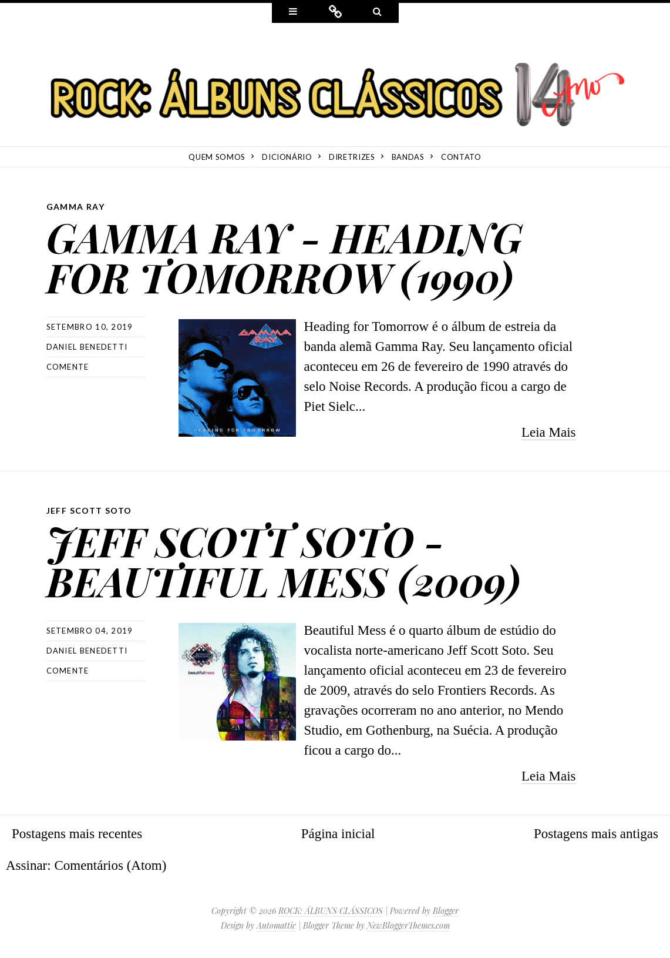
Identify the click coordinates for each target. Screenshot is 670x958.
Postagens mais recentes (77, 833)
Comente (67, 366)
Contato (461, 157)
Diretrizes (352, 157)
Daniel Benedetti (87, 346)
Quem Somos (216, 157)
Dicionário (287, 157)
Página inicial (338, 833)
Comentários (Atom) (110, 865)
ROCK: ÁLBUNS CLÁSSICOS (330, 910)
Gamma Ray (75, 207)
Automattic (276, 925)
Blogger (446, 910)
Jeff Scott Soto (89, 510)
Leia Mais (548, 432)
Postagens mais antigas (596, 833)
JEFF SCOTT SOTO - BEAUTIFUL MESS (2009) (283, 560)
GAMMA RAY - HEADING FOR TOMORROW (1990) (284, 256)
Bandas (408, 157)
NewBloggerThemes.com (408, 925)
